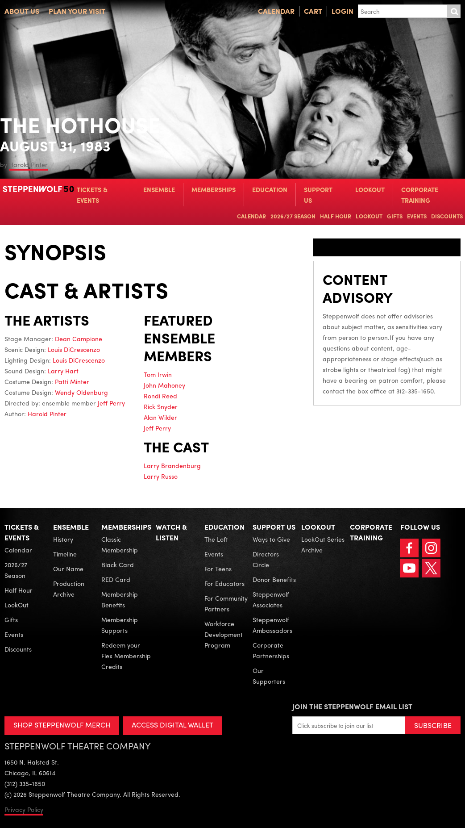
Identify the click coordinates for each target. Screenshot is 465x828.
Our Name (68, 568)
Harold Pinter (28, 164)
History (63, 539)
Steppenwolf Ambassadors (272, 625)
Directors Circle (266, 559)
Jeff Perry (111, 402)
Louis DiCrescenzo (74, 349)
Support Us (318, 195)
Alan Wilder (160, 417)
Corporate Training (419, 195)
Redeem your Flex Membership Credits (126, 655)
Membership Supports (119, 625)
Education (269, 189)
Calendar (276, 11)
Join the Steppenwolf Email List (352, 706)
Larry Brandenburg (172, 465)
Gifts (395, 216)
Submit (454, 11)
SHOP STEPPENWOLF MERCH (61, 724)
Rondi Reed (160, 395)
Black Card (117, 564)
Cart (313, 11)
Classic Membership (119, 544)
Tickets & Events (92, 195)
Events (417, 216)
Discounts (447, 216)
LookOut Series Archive (323, 544)
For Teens (218, 568)
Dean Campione (78, 338)
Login (342, 11)
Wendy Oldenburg (81, 392)
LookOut (370, 189)
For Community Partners (226, 603)
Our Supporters (269, 676)
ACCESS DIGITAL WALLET (172, 724)
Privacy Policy (23, 809)
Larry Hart (63, 370)
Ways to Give (271, 539)
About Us (21, 11)
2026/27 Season (293, 216)
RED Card (115, 579)
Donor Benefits (274, 579)
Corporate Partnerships (271, 650)
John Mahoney (164, 385)
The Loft (216, 539)
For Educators (224, 583)
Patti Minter (72, 381)
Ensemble (159, 189)
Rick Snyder (161, 406)
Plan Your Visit (77, 11)
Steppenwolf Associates (271, 599)
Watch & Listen (171, 532)
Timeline (65, 553)
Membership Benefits (119, 599)
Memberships (213, 189)
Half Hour (335, 216)
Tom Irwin (158, 374)
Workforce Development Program (223, 634)
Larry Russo (161, 476)
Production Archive (68, 588)
